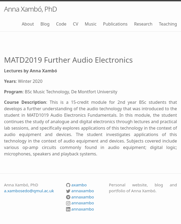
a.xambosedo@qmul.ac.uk (29, 190)
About (28, 24)
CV (75, 24)
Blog (44, 24)
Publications (115, 24)
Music (90, 24)
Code (61, 24)
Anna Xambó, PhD (30, 9)
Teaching (168, 24)
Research (143, 24)
